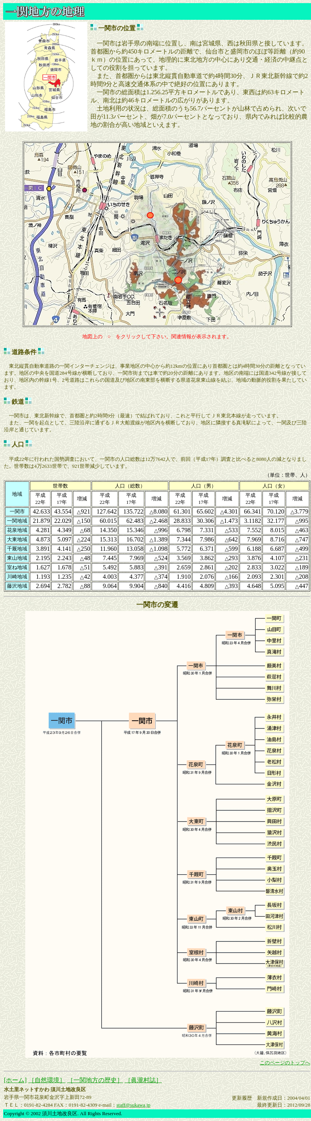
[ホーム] (15, 1080)
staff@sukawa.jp (133, 1105)
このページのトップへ (285, 1063)
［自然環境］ (47, 1080)
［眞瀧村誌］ (143, 1080)
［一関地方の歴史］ (95, 1080)
